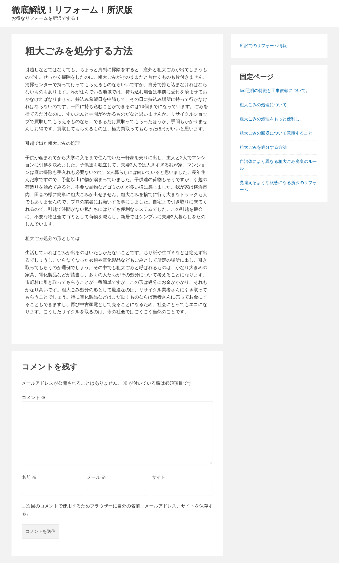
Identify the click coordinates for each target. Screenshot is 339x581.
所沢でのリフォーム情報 (263, 45)
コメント (34, 397)
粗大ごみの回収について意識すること (276, 133)
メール (96, 477)
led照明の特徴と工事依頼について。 (275, 90)
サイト (158, 477)
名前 (29, 477)
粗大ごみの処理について (263, 104)
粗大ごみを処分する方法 (263, 147)
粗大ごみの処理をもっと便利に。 (272, 118)
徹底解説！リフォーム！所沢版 (72, 9)
